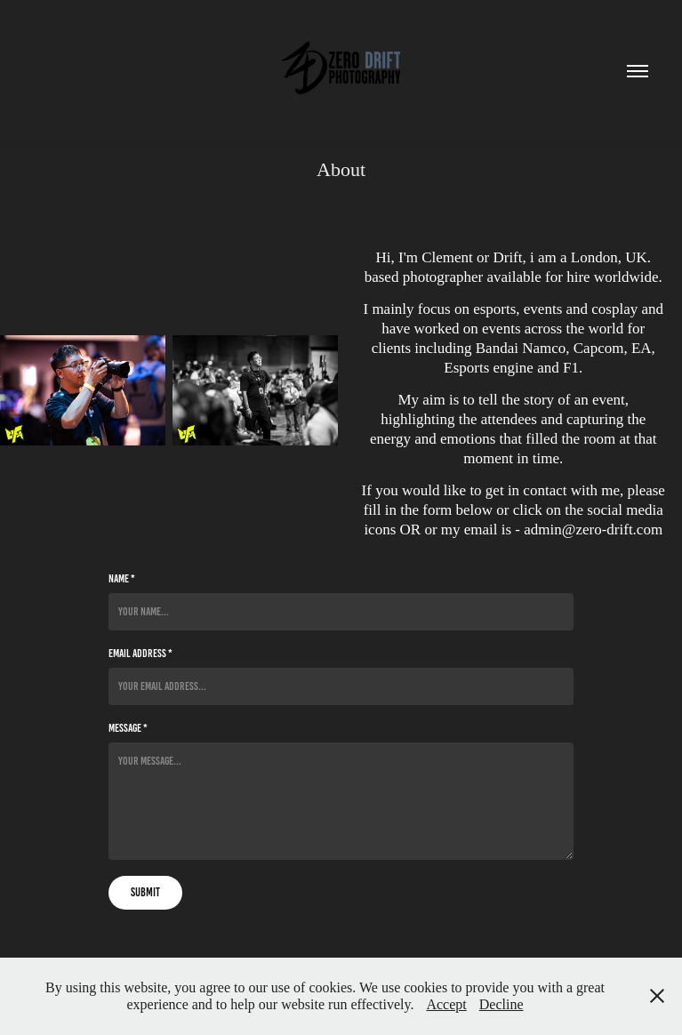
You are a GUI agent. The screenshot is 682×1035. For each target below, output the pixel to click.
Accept (446, 1004)
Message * (128, 728)
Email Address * (140, 653)
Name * (121, 579)
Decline (501, 1004)
